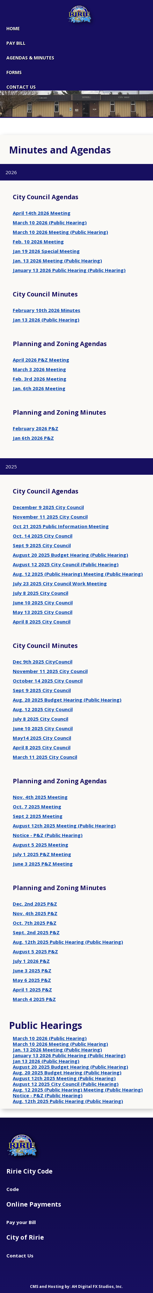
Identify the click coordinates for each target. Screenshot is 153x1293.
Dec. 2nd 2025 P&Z (35, 904)
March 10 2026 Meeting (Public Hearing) (60, 232)
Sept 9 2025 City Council (42, 545)
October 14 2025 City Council (48, 680)
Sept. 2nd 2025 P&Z (36, 932)
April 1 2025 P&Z (32, 989)
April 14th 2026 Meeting (41, 213)
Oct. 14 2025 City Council (42, 536)
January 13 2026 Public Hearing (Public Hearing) (69, 270)
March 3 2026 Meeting (39, 369)
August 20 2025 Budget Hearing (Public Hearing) (70, 555)
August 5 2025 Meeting (40, 844)
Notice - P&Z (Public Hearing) (48, 835)
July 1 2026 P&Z (31, 961)
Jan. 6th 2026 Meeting (39, 388)
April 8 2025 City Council (41, 621)
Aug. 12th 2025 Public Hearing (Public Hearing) (68, 942)
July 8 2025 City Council (40, 593)
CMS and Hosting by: (51, 1286)
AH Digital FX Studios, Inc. (97, 1286)
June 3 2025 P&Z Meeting (43, 864)
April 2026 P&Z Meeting (41, 360)
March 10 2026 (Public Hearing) (50, 222)
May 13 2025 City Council (42, 612)
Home (13, 28)
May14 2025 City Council (42, 738)
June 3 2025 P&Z (32, 970)
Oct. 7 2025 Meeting (37, 806)
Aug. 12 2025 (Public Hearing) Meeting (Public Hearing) (78, 574)
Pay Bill (16, 43)
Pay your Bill (21, 1222)
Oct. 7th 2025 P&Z (34, 923)
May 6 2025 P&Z (32, 980)
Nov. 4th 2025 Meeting (40, 797)
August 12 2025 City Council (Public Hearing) (66, 564)
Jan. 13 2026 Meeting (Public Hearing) (57, 260)
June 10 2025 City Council (43, 602)
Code (12, 1189)
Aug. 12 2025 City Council (43, 709)
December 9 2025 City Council (48, 507)
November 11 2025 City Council (50, 517)
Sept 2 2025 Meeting (37, 816)
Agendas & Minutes (30, 58)
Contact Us (19, 1255)
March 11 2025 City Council (45, 757)
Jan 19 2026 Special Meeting (46, 251)
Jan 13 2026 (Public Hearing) (46, 319)
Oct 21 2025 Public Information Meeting (61, 526)
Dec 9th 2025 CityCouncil (42, 661)
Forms (14, 72)
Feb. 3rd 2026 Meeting (39, 379)
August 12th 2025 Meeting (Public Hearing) (64, 825)
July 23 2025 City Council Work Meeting (60, 583)
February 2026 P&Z (35, 428)
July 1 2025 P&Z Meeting (42, 854)
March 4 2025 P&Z (34, 999)
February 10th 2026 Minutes (46, 310)
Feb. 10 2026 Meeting (38, 241)
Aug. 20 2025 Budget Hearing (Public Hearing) (67, 700)
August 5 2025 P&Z (35, 951)
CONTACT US (21, 87)
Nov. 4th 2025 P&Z (35, 913)
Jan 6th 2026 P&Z (33, 438)
